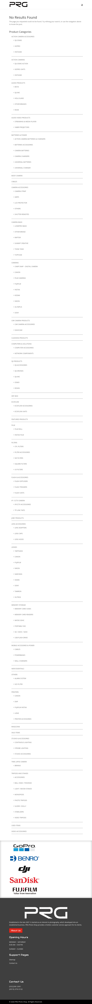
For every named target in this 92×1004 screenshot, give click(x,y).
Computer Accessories (24, 348)
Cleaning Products (19, 338)
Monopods (19, 794)
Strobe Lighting (21, 748)
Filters (14, 442)
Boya (17, 87)
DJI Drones (19, 371)
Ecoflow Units (21, 411)
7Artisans (19, 551)
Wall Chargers (21, 661)
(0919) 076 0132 (16, 989)
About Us (16, 930)
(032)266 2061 (15, 986)
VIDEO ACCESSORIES (19, 831)
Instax (17, 290)
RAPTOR (18, 237)
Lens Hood (19, 539)
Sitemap (12, 960)
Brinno (18, 765)
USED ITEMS (15, 825)
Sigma (17, 580)
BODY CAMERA (16, 176)
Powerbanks (20, 655)
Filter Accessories (22, 452)
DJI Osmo (18, 40)
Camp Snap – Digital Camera (26, 266)
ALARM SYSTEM (20, 678)
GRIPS (17, 197)
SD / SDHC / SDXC (21, 632)
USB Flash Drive (21, 637)
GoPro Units (20, 69)
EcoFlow (15, 402)
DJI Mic (17, 92)
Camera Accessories (19, 187)
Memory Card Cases (23, 609)
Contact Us (13, 963)
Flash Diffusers (21, 481)
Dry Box (14, 396)
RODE (17, 110)
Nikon (17, 301)
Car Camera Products (20, 320)
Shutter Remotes (22, 214)
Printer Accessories (23, 719)
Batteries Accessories (24, 145)
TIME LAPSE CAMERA (19, 762)
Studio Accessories (23, 754)
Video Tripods (20, 817)
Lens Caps (19, 533)
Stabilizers (19, 812)
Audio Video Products (20, 118)
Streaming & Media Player (25, 121)
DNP (16, 701)
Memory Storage (18, 605)
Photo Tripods (21, 800)
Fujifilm (18, 284)
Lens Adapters (21, 528)
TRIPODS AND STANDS (19, 773)
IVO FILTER (18, 684)
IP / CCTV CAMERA (18, 500)
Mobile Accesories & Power (22, 645)
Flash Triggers (21, 487)
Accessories (20, 777)
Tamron (18, 591)
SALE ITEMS (15, 732)
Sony (17, 313)
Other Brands (20, 104)
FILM (13, 425)
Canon (17, 272)
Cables (14, 181)
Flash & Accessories (19, 477)
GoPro (17, 46)
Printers (15, 692)
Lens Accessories (18, 524)
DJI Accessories (21, 365)
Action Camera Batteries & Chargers (30, 139)
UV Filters (19, 469)
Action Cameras (18, 60)
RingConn (15, 727)
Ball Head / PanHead (23, 783)
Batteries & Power (19, 135)
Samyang (18, 574)
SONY (17, 585)
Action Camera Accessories (22, 36)
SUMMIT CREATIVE (21, 243)
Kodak (17, 295)
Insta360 (18, 52)
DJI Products (16, 361)
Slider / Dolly (20, 806)
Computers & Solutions (21, 344)
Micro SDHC (19, 620)
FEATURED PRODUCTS (19, 419)
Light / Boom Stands (23, 789)
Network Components (24, 353)
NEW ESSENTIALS (17, 669)
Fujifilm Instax (21, 707)
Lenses (14, 547)
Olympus (18, 307)
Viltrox (18, 597)
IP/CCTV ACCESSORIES (23, 504)
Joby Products (17, 518)
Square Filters (21, 464)
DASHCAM (18, 330)
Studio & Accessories (20, 738)
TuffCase (18, 255)
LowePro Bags (21, 226)
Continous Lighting (23, 742)
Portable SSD (20, 626)
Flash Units (19, 493)
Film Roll (18, 429)
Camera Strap (20, 191)
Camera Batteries (22, 150)
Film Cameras (20, 278)
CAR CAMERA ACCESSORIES (25, 324)
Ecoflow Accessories (24, 406)
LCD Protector (21, 203)
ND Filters (19, 458)
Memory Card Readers (24, 614)
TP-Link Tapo (20, 510)
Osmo (17, 382)
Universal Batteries (23, 162)
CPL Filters (19, 446)
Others (18, 209)
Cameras (15, 263)
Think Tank (19, 249)
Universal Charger (22, 168)
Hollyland (19, 98)
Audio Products (18, 83)
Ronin (17, 388)
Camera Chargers (22, 156)
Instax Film (19, 435)
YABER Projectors (22, 127)
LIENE (17, 713)
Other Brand (20, 232)
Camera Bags (16, 222)
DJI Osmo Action (21, 64)
